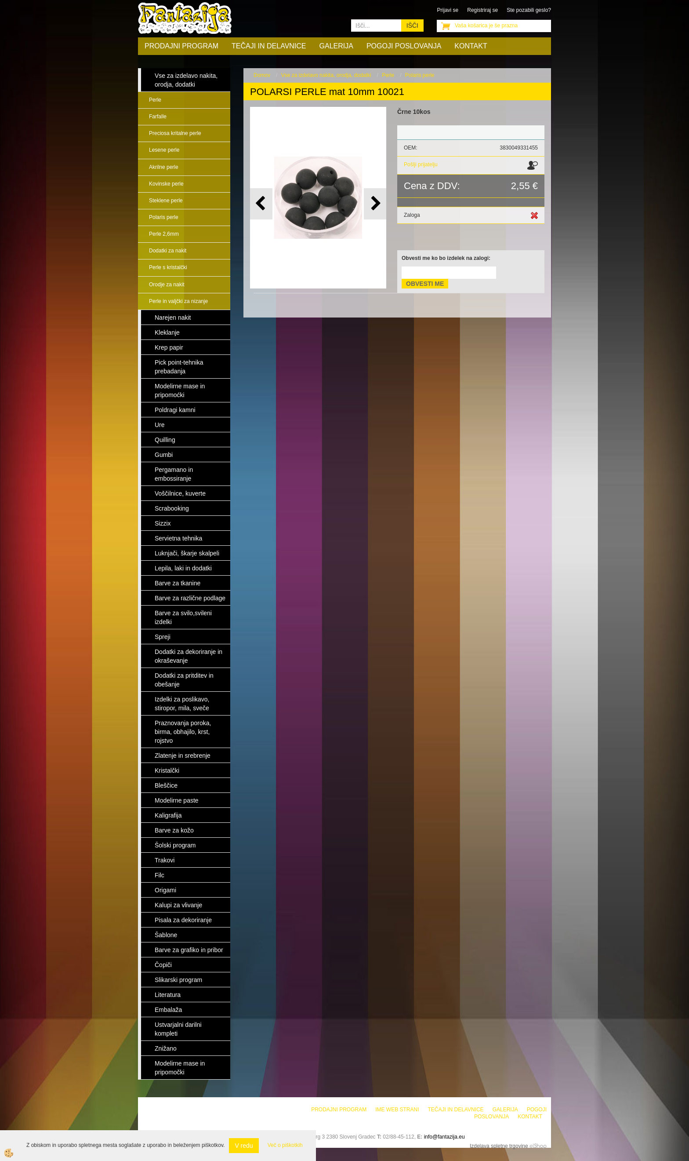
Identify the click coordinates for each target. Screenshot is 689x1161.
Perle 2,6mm (164, 234)
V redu (244, 1145)
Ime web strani (397, 1109)
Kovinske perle (166, 184)
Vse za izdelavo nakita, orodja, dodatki (326, 75)
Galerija (336, 46)
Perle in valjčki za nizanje (178, 301)
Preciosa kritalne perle (175, 133)
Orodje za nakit (167, 284)
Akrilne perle (163, 167)
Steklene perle (166, 200)
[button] (375, 203)
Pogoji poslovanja (403, 46)
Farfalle (158, 116)
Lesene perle (164, 150)
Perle (155, 100)
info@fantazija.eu (444, 1137)
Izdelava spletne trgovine (499, 1146)
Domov (262, 75)
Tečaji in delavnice (269, 46)
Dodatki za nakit (167, 251)
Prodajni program (181, 46)
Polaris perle (163, 217)
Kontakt (470, 46)
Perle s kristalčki (168, 267)
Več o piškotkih (285, 1145)
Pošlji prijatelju (421, 164)
